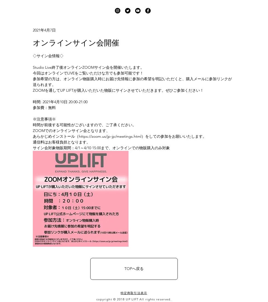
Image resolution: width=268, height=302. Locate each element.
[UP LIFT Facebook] (148, 10)
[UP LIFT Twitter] (127, 10)
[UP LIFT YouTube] (138, 10)
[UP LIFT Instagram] (117, 10)
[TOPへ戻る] (134, 269)
